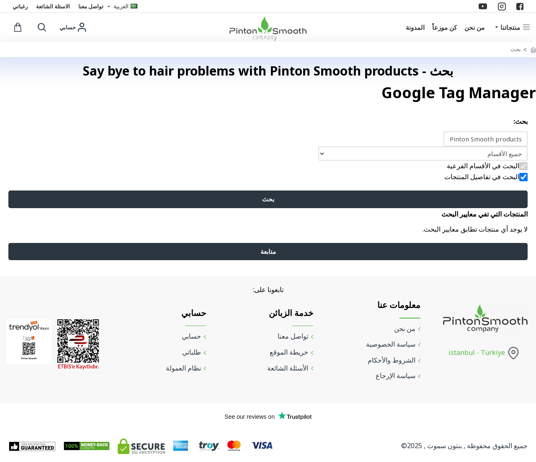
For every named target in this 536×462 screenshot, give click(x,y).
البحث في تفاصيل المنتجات (486, 177)
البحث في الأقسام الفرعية (487, 166)
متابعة (268, 255)
